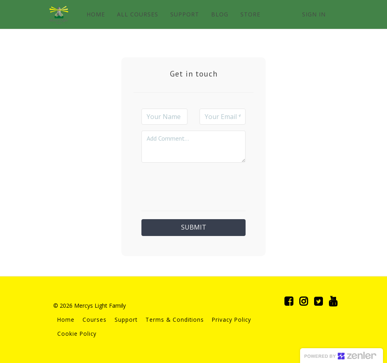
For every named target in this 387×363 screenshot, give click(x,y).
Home (66, 319)
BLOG (219, 14)
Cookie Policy (77, 333)
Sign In (314, 14)
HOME (96, 14)
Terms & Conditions (174, 319)
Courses (95, 319)
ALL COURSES (137, 14)
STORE (250, 14)
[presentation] (202, 184)
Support (126, 319)
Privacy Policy (231, 319)
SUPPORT (184, 14)
